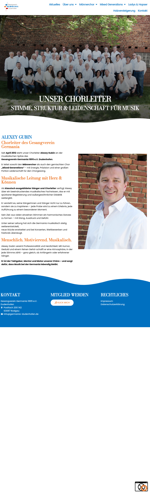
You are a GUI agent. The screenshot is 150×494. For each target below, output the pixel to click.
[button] (144, 488)
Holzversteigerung (124, 11)
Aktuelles (54, 4)
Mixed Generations (113, 4)
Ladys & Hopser (137, 4)
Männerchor (88, 4)
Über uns (70, 4)
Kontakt (142, 11)
